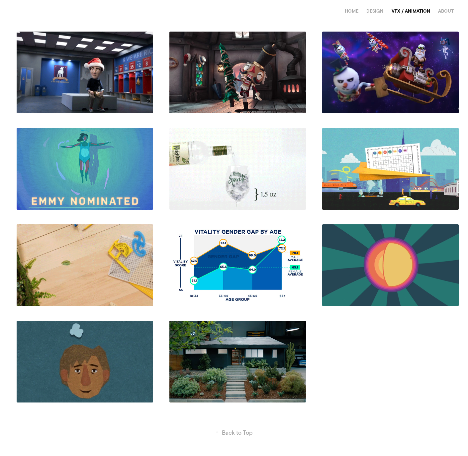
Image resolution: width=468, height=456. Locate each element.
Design (374, 11)
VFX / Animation (411, 11)
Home (351, 11)
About (446, 11)
